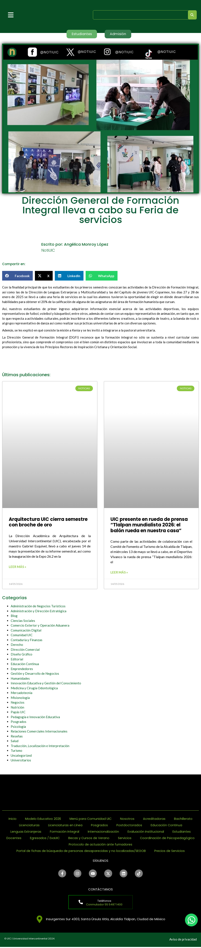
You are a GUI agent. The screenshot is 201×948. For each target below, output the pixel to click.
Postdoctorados (130, 825)
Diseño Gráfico (21, 655)
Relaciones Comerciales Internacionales (39, 732)
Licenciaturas (28, 825)
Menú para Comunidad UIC (90, 819)
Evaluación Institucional (146, 831)
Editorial (17, 659)
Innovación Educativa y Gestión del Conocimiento (46, 683)
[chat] (191, 920)
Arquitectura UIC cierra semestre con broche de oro (48, 522)
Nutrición (17, 707)
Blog (14, 616)
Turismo (16, 751)
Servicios (157, 838)
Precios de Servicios (170, 851)
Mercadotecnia (21, 693)
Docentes (44, 838)
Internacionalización (103, 831)
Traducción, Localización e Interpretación (40, 746)
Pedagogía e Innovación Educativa (35, 717)
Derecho (17, 645)
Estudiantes (182, 831)
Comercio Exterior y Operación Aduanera (40, 626)
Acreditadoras (154, 819)
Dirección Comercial (25, 650)
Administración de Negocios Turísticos (38, 606)
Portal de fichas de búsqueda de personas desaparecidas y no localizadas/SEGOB (80, 851)
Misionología (20, 698)
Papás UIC (18, 712)
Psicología (18, 727)
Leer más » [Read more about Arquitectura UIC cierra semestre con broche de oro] (17, 567)
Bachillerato (184, 819)
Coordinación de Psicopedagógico (63, 844)
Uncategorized (21, 756)
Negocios (17, 703)
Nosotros (127, 819)
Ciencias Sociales (23, 621)
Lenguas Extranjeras (24, 831)
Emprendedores (22, 669)
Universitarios (21, 760)
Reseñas (17, 736)
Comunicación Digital (26, 630)
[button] (17, 276)
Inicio (11, 819)
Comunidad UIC (22, 635)
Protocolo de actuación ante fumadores (132, 844)
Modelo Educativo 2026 (42, 819)
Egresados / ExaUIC (76, 838)
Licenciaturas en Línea (64, 825)
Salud (14, 741)
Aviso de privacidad (183, 940)
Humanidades (20, 679)
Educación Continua (25, 664)
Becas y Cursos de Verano (121, 838)
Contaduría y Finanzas (26, 640)
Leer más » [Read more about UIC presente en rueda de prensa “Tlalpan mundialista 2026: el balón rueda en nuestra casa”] (119, 573)
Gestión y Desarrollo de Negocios (35, 674)
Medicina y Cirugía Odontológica (34, 688)
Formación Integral (64, 831)
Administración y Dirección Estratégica (38, 611)
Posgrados (18, 722)
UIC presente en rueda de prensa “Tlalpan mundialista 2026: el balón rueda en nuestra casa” (149, 525)
